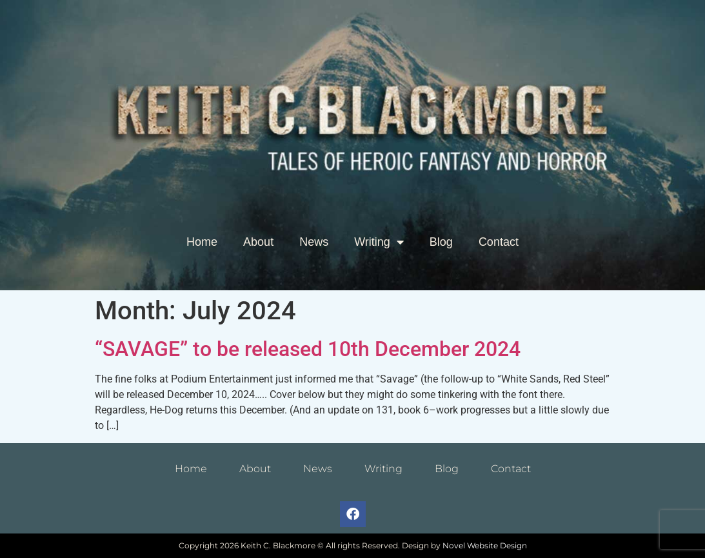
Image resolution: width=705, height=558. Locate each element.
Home (201, 241)
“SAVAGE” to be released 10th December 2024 (308, 349)
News (313, 241)
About (258, 241)
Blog (441, 241)
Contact (499, 241)
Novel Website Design (484, 545)
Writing (379, 242)
